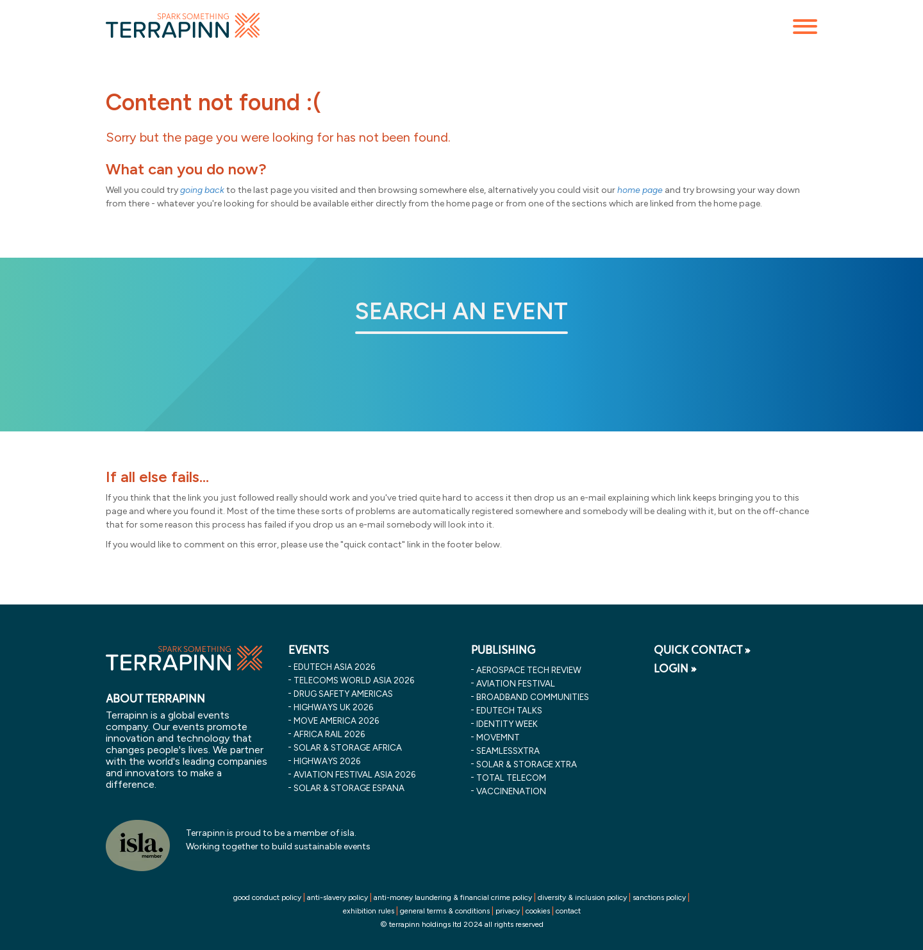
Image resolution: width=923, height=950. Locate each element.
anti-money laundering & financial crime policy (453, 897)
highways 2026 (327, 761)
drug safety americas (343, 693)
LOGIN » (675, 669)
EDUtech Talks (509, 710)
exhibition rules (368, 910)
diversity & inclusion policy (582, 897)
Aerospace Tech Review (528, 670)
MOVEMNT (498, 737)
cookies (538, 910)
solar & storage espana (349, 788)
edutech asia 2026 (334, 667)
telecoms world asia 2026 (354, 680)
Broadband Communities (532, 697)
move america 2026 (336, 720)
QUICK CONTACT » (702, 650)
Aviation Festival (515, 683)
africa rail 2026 (329, 734)
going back (202, 190)
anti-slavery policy (337, 897)
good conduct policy (267, 897)
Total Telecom (511, 777)
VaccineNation (511, 791)
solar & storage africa (348, 747)
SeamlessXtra (508, 751)
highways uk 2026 (333, 707)
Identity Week (507, 724)
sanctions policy (659, 897)
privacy (507, 910)
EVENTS (308, 650)
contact (568, 910)
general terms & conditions (445, 910)
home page (640, 190)
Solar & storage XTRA (526, 764)
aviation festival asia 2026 (354, 774)
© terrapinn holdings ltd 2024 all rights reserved (462, 924)
